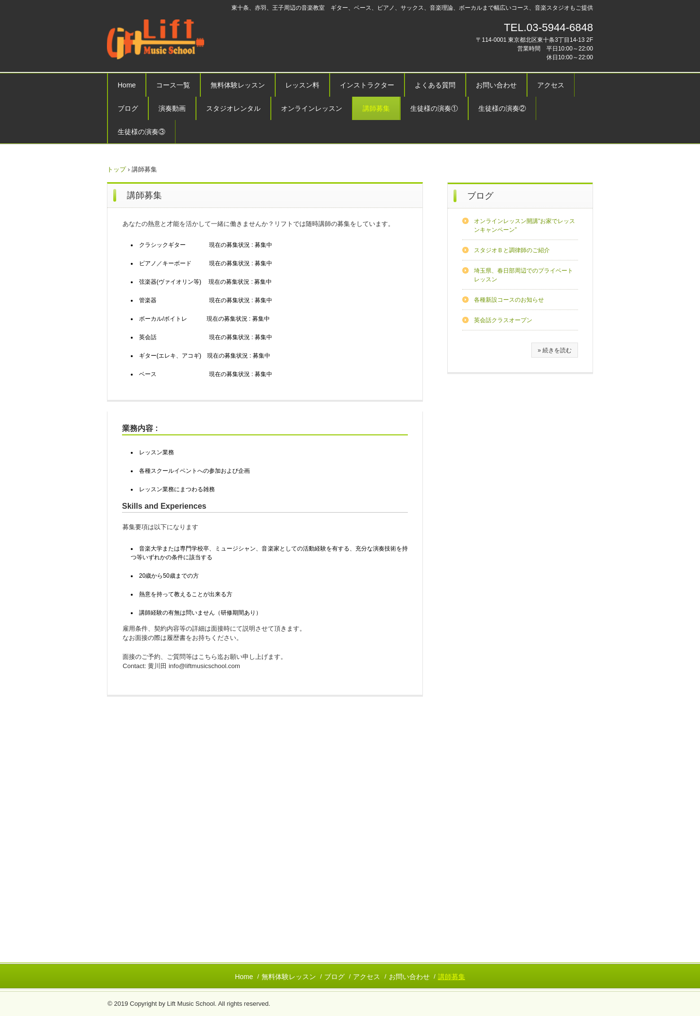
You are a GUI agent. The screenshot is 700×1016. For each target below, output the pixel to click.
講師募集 (376, 108)
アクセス (550, 85)
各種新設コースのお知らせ (509, 299)
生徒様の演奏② (502, 108)
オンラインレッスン (311, 108)
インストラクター (367, 85)
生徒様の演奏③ (141, 132)
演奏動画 (172, 108)
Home (127, 85)
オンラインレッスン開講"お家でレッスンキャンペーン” (524, 225)
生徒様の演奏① (434, 108)
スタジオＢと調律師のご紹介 (512, 250)
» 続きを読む (555, 350)
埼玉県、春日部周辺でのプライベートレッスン (523, 275)
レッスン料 (302, 85)
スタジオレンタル (233, 108)
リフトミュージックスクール (175, 40)
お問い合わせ (496, 85)
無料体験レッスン (237, 85)
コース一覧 (173, 85)
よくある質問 (435, 85)
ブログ (128, 108)
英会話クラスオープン (503, 320)
